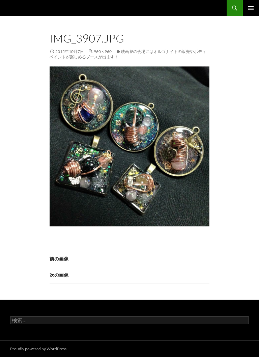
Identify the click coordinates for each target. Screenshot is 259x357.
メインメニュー (251, 8)
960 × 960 (103, 51)
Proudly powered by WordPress (38, 348)
